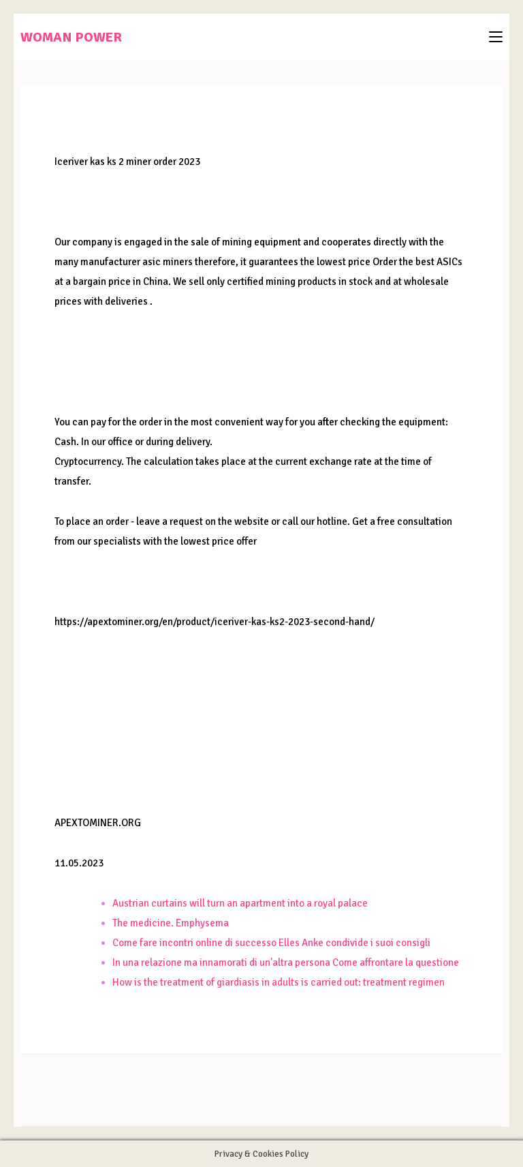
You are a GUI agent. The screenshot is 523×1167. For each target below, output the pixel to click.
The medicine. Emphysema (170, 923)
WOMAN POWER (71, 37)
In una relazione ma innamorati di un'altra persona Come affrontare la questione (285, 962)
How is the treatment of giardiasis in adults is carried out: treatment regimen (278, 982)
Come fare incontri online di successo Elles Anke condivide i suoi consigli (271, 943)
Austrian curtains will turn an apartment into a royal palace (240, 903)
